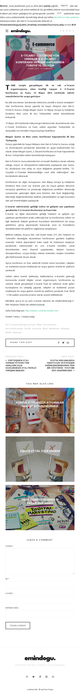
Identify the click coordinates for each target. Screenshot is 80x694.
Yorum (9, 546)
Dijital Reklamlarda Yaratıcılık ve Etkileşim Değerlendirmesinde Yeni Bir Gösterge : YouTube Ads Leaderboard (59, 365)
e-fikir (28, 329)
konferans (55, 329)
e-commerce (50, 325)
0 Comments (46, 68)
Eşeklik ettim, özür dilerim (40, 451)
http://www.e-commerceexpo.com (41, 310)
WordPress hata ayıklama (66, 17)
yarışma (17, 333)
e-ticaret (37, 329)
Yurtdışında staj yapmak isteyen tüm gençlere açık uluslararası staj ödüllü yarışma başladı (21, 365)
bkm (40, 325)
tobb (9, 333)
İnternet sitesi (12, 608)
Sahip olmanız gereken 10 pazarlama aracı (40, 501)
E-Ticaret (39, 49)
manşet (65, 329)
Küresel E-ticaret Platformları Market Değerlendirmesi (40, 404)
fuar (46, 329)
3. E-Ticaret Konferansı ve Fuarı (21, 325)
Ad (7, 579)
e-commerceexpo (15, 329)
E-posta (9, 593)
